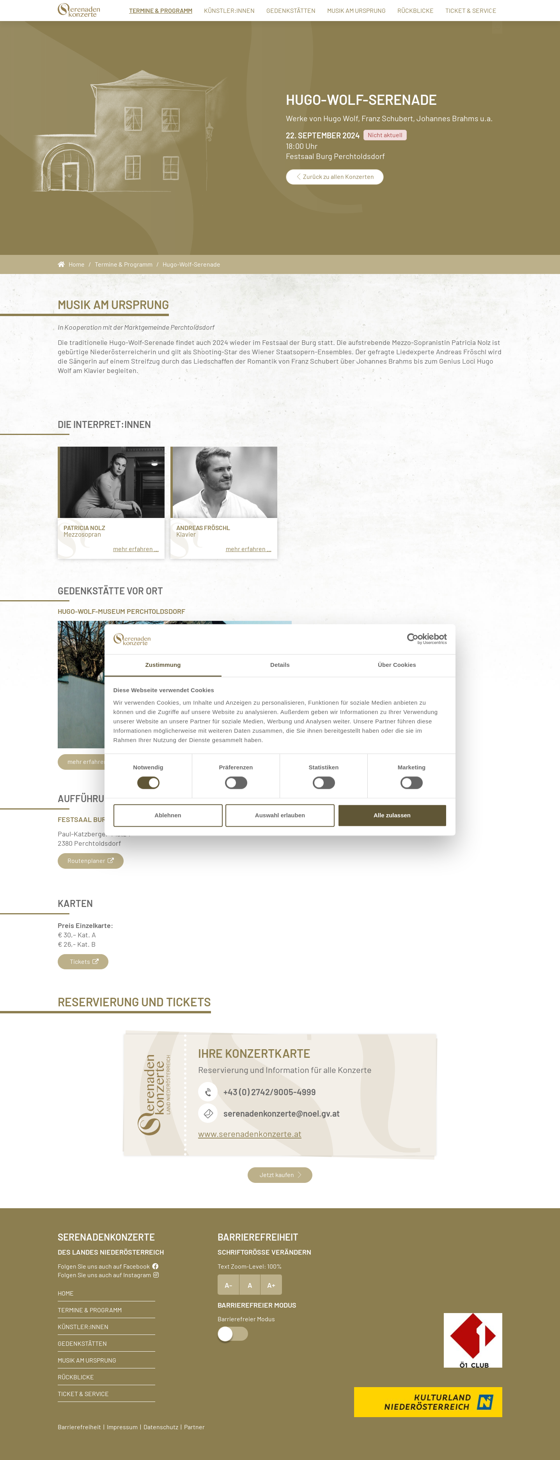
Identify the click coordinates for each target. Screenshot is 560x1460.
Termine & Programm (150, 10)
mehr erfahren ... (136, 548)
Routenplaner (90, 860)
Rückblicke (405, 10)
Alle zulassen (392, 815)
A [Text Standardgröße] (250, 1284)
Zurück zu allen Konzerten (335, 176)
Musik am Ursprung (346, 10)
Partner (194, 1426)
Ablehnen (167, 815)
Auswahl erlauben (280, 815)
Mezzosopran (82, 534)
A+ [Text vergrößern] (271, 1284)
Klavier (186, 534)
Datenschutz (161, 1426)
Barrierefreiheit (79, 1426)
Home (66, 1293)
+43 (231, 1091)
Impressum (122, 1426)
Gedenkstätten (280, 10)
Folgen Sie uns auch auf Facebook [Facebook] (108, 1266)
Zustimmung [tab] (163, 664)
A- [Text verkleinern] (228, 1284)
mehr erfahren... (93, 761)
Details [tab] (280, 664)
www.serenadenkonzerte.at (249, 1133)
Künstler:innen (219, 10)
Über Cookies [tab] (397, 664)
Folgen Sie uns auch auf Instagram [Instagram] (108, 1274)
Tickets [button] (83, 961)
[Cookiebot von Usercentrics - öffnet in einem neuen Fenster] (413, 639)
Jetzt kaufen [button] (280, 1174)
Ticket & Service (460, 10)
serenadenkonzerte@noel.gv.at (281, 1113)
